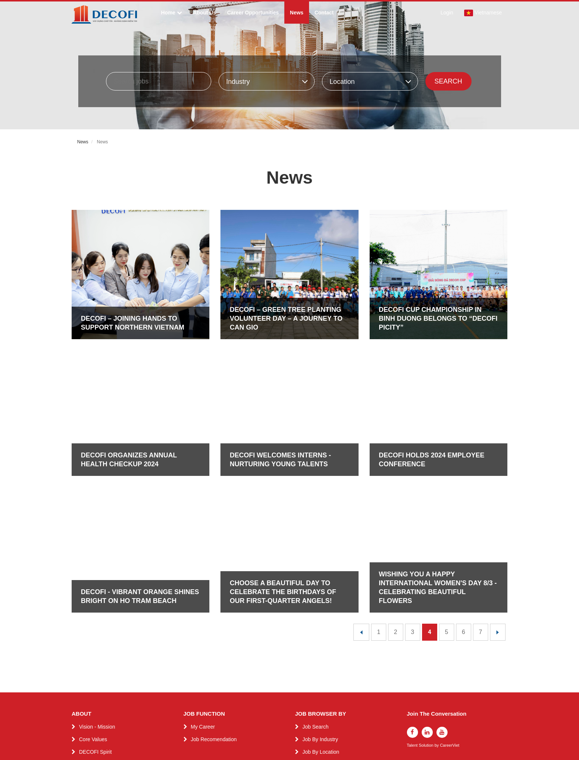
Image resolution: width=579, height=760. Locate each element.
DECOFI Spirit (95, 752)
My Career (203, 727)
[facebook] (412, 732)
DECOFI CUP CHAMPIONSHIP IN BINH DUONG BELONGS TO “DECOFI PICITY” (438, 318)
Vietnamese (483, 13)
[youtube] (442, 732)
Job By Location (320, 752)
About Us (204, 13)
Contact (324, 13)
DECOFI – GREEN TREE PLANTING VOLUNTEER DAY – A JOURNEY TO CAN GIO (286, 318)
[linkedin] (427, 732)
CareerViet (449, 745)
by (437, 745)
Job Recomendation (214, 739)
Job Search (315, 727)
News (297, 13)
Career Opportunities (253, 13)
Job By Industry (320, 739)
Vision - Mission (97, 727)
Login (447, 13)
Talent (413, 745)
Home (171, 13)
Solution (427, 745)
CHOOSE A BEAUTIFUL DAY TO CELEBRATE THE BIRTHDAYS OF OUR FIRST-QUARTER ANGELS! (283, 591)
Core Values (93, 739)
